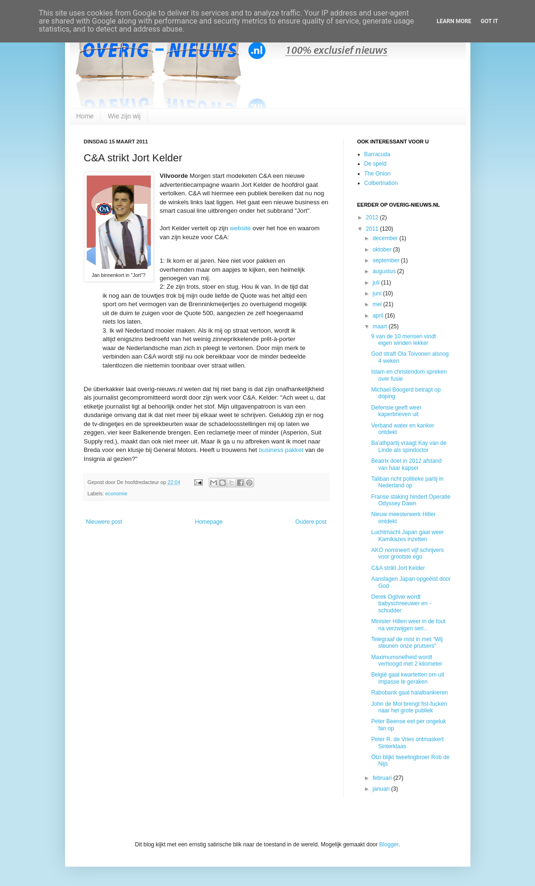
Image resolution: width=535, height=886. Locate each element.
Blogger (389, 844)
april (378, 315)
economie (116, 493)
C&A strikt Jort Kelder (398, 568)
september (386, 260)
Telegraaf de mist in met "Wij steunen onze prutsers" (407, 642)
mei (377, 304)
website (240, 228)
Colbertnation (381, 183)
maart (380, 326)
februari (382, 778)
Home (85, 116)
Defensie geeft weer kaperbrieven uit (396, 411)
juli (376, 282)
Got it (489, 21)
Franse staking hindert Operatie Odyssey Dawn (410, 500)
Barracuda (377, 154)
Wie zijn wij (124, 116)
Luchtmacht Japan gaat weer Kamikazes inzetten (407, 535)
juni (377, 293)
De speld (375, 163)
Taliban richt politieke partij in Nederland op (407, 482)
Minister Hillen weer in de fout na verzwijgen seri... (408, 624)
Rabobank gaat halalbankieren (409, 692)
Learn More (453, 21)
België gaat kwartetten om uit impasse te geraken (407, 678)
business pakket (281, 449)
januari (381, 789)
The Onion (377, 173)
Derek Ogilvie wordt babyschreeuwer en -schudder (401, 603)
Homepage (208, 521)
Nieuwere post (104, 521)
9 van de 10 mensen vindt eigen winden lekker (403, 339)
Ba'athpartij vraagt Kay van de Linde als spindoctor (408, 446)
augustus (384, 271)
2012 (373, 217)
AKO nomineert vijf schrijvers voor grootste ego (407, 553)
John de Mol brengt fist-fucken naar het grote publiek (409, 707)
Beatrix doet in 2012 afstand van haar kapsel (406, 464)
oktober (382, 249)
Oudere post (310, 521)
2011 (373, 229)
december (385, 238)
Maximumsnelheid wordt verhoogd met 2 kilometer (406, 660)
